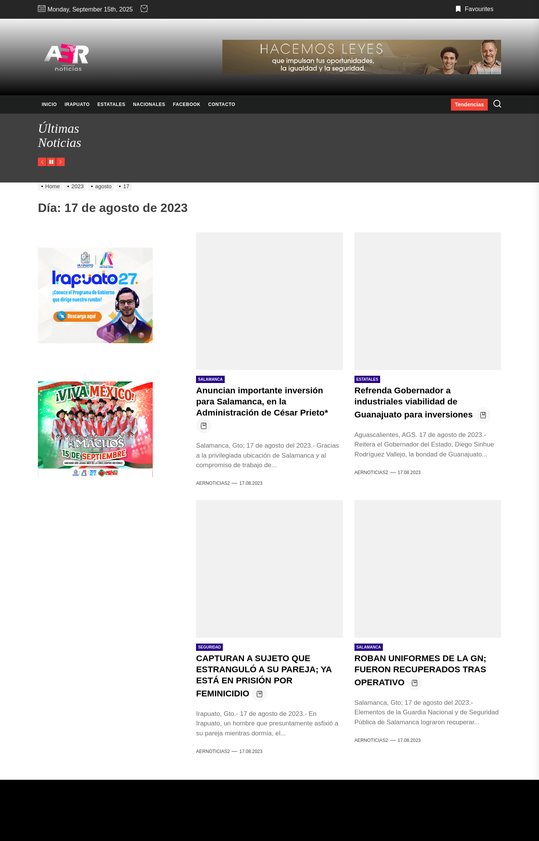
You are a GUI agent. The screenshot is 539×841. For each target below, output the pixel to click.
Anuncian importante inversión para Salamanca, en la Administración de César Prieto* (266, 401)
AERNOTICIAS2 (213, 483)
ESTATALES (111, 104)
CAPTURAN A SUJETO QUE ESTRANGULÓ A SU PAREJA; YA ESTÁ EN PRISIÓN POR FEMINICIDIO (268, 675)
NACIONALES (149, 104)
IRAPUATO (77, 104)
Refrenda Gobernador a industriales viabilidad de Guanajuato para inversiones (417, 402)
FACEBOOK (187, 104)
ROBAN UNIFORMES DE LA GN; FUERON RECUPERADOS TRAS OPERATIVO (424, 670)
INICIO (49, 104)
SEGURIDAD (209, 647)
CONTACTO (221, 104)
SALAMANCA (210, 379)
